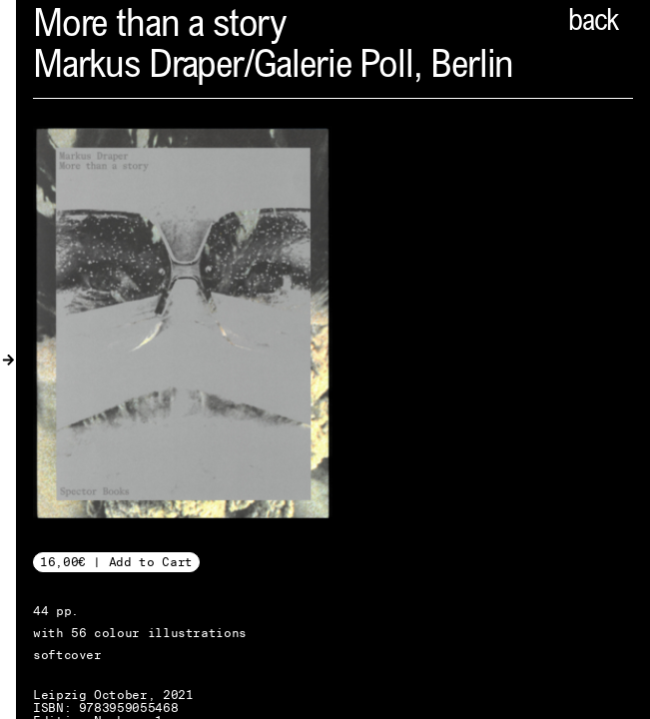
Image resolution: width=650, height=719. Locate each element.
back (593, 23)
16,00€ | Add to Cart (116, 561)
